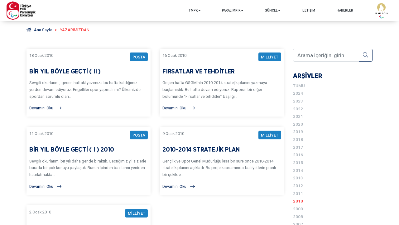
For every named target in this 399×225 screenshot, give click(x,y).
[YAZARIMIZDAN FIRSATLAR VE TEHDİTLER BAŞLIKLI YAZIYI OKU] (221, 83)
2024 (298, 93)
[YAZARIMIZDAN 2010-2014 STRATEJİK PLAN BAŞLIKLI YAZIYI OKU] (221, 161)
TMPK (193, 10)
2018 (298, 139)
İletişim (308, 10)
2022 (298, 108)
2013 (298, 177)
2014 (298, 170)
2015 (298, 162)
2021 (298, 116)
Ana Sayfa (39, 29)
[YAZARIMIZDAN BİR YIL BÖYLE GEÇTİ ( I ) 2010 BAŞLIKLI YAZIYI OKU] (88, 161)
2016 (298, 154)
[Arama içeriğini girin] (326, 55)
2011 (298, 193)
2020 (298, 124)
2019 (298, 131)
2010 (298, 200)
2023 (298, 100)
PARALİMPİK (231, 10)
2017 (298, 147)
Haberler (345, 10)
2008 (298, 216)
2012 (298, 185)
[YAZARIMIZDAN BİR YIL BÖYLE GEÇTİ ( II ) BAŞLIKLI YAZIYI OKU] (88, 83)
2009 (298, 208)
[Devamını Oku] (88, 108)
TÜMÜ (299, 85)
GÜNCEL (271, 10)
